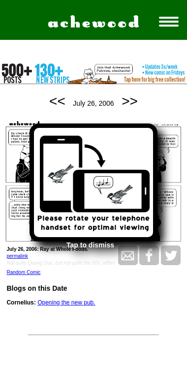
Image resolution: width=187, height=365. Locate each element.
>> (130, 101)
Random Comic (23, 272)
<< (57, 101)
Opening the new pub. (66, 302)
